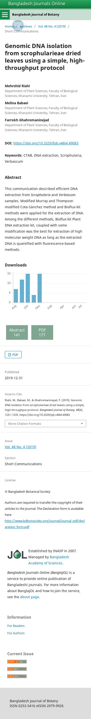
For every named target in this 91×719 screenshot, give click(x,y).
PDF (15, 354)
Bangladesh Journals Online (36, 3)
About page (29, 597)
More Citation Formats (24, 423)
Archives (26, 26)
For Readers (16, 626)
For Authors (16, 633)
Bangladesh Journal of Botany (35, 14)
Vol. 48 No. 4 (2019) (52, 26)
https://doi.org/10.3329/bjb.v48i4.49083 (45, 143)
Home (9, 26)
